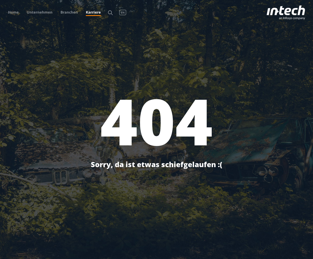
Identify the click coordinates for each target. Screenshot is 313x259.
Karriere (93, 12)
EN (123, 12)
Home (13, 12)
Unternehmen (39, 12)
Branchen (69, 12)
